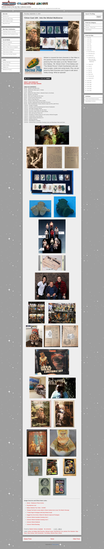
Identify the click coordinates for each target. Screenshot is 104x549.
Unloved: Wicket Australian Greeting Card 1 (37, 517)
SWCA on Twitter (6, 44)
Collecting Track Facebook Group (10, 34)
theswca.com (6, 16)
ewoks (29, 531)
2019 (88, 80)
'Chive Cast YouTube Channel (9, 54)
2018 (88, 82)
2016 (88, 86)
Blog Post (87, 25)
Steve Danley (30, 533)
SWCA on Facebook (7, 42)
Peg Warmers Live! (31, 505)
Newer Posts (28, 539)
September (91, 57)
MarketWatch (88, 29)
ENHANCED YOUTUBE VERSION (32, 83)
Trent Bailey (47, 533)
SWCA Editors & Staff (8, 21)
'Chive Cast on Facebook (8, 49)
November (90, 53)
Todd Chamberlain (39, 533)
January (90, 78)
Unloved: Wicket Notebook (33, 522)
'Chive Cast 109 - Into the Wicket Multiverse (43, 18)
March (89, 74)
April (89, 72)
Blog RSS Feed (6, 23)
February (90, 76)
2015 (88, 88)
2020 (88, 50)
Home (52, 539)
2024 (88, 42)
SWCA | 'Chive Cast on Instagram (10, 47)
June (89, 68)
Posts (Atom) (55, 544)
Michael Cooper (49, 531)
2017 (88, 84)
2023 (88, 44)
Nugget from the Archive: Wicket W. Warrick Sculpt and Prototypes (43, 515)
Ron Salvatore (71, 531)
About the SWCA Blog (8, 18)
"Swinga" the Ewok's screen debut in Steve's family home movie (48, 510)
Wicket (60, 533)
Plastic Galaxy (6, 64)
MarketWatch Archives (90, 101)
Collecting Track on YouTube (9, 31)
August (90, 64)
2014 (88, 90)
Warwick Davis (54, 533)
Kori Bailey (34, 531)
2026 (88, 38)
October (90, 55)
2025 (88, 40)
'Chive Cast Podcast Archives (92, 98)
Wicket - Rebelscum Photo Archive (35, 503)
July (89, 66)
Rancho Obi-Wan (7, 62)
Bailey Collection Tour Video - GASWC (36, 507)
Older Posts (76, 539)
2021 (88, 47)
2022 (88, 46)
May (89, 70)
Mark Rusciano (41, 531)
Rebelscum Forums (7, 69)
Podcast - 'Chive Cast (90, 27)
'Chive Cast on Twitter (8, 51)
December (90, 51)
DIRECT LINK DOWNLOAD (31, 82)
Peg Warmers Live (58, 531)
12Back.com (5, 67)
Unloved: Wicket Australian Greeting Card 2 (37, 519)
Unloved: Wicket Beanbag (33, 524)
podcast (65, 531)
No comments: (47, 529)
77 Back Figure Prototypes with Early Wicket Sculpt (39, 512)
